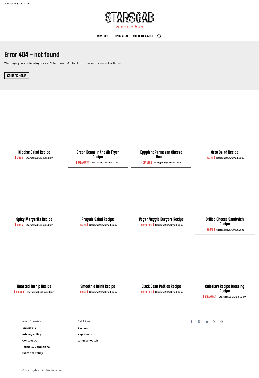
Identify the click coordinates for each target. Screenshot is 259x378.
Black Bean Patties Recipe (161, 287)
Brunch (20, 292)
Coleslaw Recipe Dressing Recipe (224, 289)
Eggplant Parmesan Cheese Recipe (161, 155)
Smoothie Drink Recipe (97, 287)
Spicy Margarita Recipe (34, 220)
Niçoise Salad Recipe (34, 153)
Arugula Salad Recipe (98, 220)
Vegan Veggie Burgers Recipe (161, 220)
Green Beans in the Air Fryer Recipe (97, 155)
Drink (20, 225)
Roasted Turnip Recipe (34, 287)
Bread (210, 230)
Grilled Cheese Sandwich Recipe (225, 222)
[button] (159, 35)
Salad (20, 158)
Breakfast (83, 163)
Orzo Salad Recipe (224, 153)
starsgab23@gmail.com (39, 158)
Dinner (147, 163)
